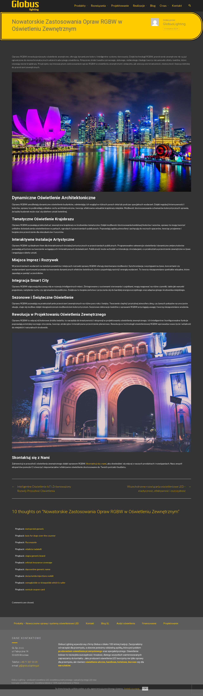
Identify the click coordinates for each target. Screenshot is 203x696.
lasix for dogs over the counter (40, 542)
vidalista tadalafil (33, 555)
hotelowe (122, 668)
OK (145, 688)
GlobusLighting (174, 31)
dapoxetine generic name (37, 576)
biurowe (132, 668)
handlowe (111, 668)
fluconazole (31, 549)
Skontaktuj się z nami (96, 470)
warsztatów (64, 672)
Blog (153, 9)
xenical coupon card (35, 596)
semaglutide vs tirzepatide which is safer (45, 589)
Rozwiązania (98, 9)
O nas (163, 9)
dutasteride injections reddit (39, 582)
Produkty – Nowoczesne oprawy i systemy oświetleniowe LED (46, 630)
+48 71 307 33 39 (28, 668)
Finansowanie (149, 630)
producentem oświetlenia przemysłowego (80, 658)
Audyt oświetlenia (126, 630)
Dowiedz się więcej (131, 689)
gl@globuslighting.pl (29, 672)
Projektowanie (120, 9)
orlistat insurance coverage (38, 569)
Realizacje (139, 9)
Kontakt (177, 9)
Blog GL (105, 630)
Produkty (80, 9)
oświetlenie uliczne (95, 668)
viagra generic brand (35, 562)
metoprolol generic (34, 535)
